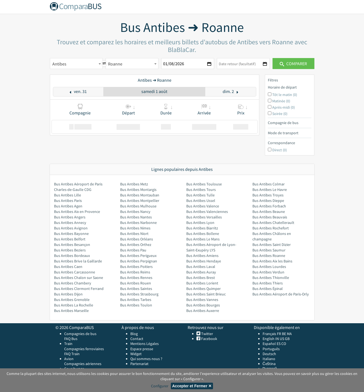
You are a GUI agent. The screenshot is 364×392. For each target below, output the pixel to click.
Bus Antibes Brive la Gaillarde (78, 261)
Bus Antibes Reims (135, 272)
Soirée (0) (279, 113)
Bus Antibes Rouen (135, 283)
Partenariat (139, 363)
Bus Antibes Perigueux (138, 255)
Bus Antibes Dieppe (268, 200)
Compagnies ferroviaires (84, 348)
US (282, 338)
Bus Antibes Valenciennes (207, 211)
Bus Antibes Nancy (135, 211)
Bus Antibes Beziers (70, 250)
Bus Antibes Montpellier (139, 200)
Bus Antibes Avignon (71, 228)
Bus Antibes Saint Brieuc (206, 294)
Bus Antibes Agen (68, 206)
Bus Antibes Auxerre (202, 310)
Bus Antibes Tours (201, 189)
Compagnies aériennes (82, 363)
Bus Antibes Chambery (72, 283)
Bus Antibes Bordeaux (72, 255)
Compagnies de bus (80, 333)
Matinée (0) (281, 100)
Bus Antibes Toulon (136, 305)
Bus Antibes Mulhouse (138, 206)
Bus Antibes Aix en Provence (77, 211)
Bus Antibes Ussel (200, 200)
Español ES (272, 343)
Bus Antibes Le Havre (269, 189)
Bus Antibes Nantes (136, 217)
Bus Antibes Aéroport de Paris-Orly (280, 294)
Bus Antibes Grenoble (72, 299)
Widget (136, 353)
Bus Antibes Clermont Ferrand (79, 288)
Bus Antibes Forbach (269, 206)
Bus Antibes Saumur (268, 250)
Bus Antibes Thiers (267, 283)
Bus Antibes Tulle (200, 195)
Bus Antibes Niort (134, 233)
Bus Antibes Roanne (268, 255)
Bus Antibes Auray (201, 272)
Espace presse (141, 348)
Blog (134, 333)
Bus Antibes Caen (68, 266)
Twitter (206, 333)
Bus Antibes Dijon (68, 294)
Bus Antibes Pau (133, 250)
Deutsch (269, 353)
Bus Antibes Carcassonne (74, 272)
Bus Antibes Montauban (139, 195)
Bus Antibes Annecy (70, 222)
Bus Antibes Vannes (202, 299)
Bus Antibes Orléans (136, 239)
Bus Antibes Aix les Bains (272, 261)
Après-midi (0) (283, 107)
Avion (69, 358)
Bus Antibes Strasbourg (139, 294)
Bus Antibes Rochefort (270, 228)
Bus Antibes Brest (200, 277)
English (268, 338)
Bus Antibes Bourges (203, 305)
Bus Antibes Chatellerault (273, 222)
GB (287, 338)
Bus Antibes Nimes (135, 228)
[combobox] (76, 63)
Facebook (208, 338)
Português (271, 348)
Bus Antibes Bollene (202, 233)
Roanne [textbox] (115, 64)
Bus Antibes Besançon (72, 244)
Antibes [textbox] (59, 64)
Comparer (293, 63)
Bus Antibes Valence (202, 206)
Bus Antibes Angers (69, 217)
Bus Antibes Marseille (71, 310)
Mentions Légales (144, 343)
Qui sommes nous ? (146, 358)
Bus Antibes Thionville (270, 277)
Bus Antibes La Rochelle (73, 305)
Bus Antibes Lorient (202, 283)
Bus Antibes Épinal (267, 288)
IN (277, 338)
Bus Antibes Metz (134, 184)
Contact (136, 338)
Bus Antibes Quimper (203, 288)
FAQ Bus (70, 338)
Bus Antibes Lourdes (269, 266)
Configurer (159, 385)
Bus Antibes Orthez (135, 244)
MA (289, 333)
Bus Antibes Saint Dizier (271, 244)
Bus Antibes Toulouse (204, 184)
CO (283, 343)
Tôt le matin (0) (284, 94)
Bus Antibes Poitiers (136, 266)
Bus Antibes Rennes (136, 277)
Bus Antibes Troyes (268, 195)
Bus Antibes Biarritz (202, 228)
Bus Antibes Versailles (204, 217)
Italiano (269, 358)
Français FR (272, 333)
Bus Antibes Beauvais (269, 217)
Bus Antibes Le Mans (203, 239)
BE (284, 333)
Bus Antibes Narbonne (138, 222)
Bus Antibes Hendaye (203, 261)
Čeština (269, 363)
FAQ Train (72, 353)
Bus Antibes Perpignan (138, 261)
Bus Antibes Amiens (202, 255)
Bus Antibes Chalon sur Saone (78, 277)
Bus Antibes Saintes (136, 288)
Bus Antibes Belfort (69, 239)
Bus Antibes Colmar (268, 184)
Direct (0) (279, 149)
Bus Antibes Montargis (138, 189)
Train (68, 343)
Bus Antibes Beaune (268, 211)
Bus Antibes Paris (68, 200)
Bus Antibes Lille (67, 195)
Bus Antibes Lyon (200, 222)
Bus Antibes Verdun (268, 272)
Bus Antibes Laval (200, 266)
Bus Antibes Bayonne (71, 233)
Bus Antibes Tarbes (135, 299)
